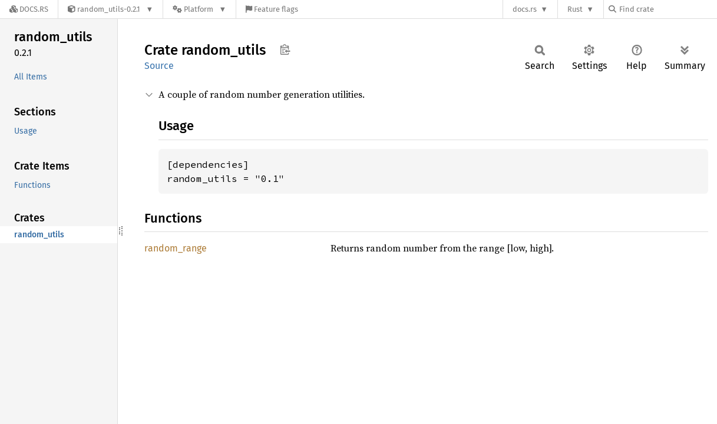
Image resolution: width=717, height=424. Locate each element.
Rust (575, 9)
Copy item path (285, 49)
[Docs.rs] (29, 9)
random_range (175, 248)
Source (159, 65)
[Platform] (199, 9)
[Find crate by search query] (667, 9)
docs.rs (525, 9)
